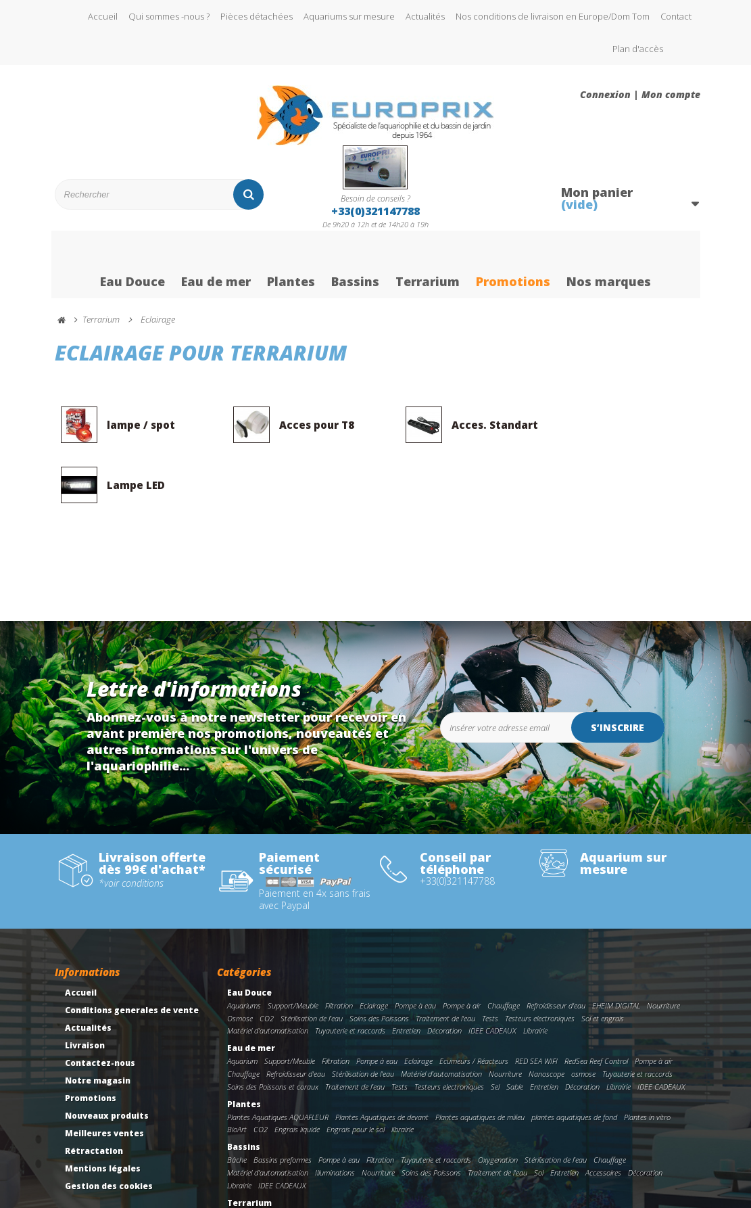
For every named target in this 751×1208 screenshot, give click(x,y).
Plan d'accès (637, 49)
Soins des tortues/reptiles (581, 1157)
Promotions (513, 265)
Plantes (291, 265)
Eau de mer (216, 265)
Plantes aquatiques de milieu (480, 1058)
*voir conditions (131, 824)
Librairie (535, 972)
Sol (538, 1114)
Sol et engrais (602, 959)
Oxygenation (498, 1101)
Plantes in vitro (647, 1058)
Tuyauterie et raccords (350, 972)
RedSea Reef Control (596, 1002)
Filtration (339, 947)
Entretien (406, 972)
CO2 (267, 959)
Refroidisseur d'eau (556, 947)
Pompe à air (462, 947)
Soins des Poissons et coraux (272, 1028)
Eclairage (374, 947)
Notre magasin (97, 1021)
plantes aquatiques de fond (574, 1058)
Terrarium (427, 265)
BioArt (237, 1070)
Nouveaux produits (107, 1057)
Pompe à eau (415, 947)
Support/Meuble (293, 947)
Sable (514, 1028)
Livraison (85, 986)
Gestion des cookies (109, 1127)
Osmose (240, 959)
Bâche (237, 1101)
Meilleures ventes (104, 1074)
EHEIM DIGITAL (616, 947)
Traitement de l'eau (445, 959)
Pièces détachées (256, 16)
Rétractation (94, 1092)
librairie (402, 1070)
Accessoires (603, 1114)
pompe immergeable (502, 1157)
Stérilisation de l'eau (312, 959)
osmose (583, 1015)
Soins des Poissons (379, 959)
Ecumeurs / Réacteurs (473, 1002)
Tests (490, 959)
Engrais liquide (297, 1070)
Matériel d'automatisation (267, 972)
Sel (495, 1028)
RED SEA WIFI (536, 1002)
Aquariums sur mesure (349, 16)
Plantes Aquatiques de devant (382, 1058)
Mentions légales (103, 1109)
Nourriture (663, 947)
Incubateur (415, 1169)
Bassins (355, 265)
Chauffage (503, 947)
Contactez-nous (100, 1004)
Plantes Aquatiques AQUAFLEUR (278, 1058)
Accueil (103, 16)
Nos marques (608, 265)
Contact (676, 16)
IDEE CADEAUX (492, 972)
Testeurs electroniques (540, 959)
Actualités (425, 16)
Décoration (444, 972)
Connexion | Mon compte (640, 95)
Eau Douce (132, 265)
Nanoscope (546, 1015)
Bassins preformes (282, 1101)
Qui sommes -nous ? (169, 16)
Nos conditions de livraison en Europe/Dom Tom (553, 16)
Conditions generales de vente (132, 951)
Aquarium (242, 1002)
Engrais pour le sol (355, 1070)
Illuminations (335, 1114)
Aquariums (244, 947)
